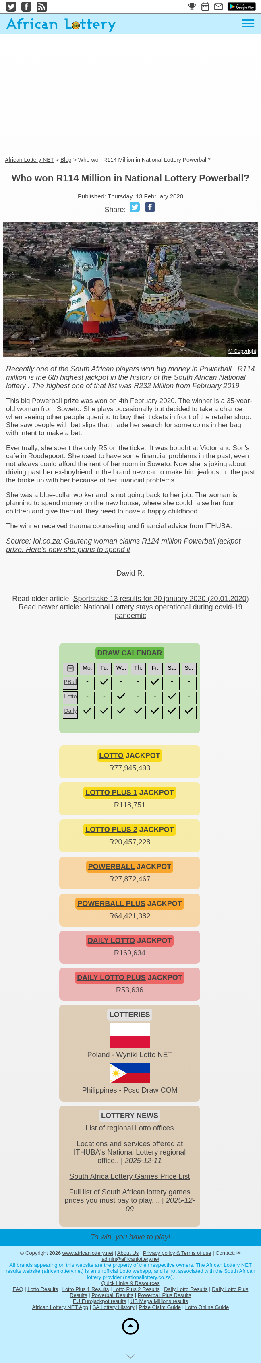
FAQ (18, 1289)
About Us (128, 1253)
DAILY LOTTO (111, 941)
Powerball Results (112, 1295)
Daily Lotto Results (185, 1289)
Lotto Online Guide (207, 1307)
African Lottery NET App (60, 1307)
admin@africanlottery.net (131, 1259)
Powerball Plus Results (164, 1295)
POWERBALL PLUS (111, 904)
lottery (16, 386)
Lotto (70, 696)
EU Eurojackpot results (99, 1301)
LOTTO (111, 756)
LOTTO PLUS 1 (111, 793)
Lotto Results (42, 1289)
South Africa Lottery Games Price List (129, 1176)
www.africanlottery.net (87, 1253)
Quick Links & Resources (130, 1283)
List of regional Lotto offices (130, 1128)
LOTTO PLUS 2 (111, 830)
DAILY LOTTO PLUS (111, 978)
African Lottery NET (29, 159)
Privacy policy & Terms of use (177, 1253)
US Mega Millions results (159, 1301)
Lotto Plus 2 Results (136, 1289)
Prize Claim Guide (160, 1307)
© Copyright (242, 351)
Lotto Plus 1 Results (85, 1289)
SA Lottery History (114, 1307)
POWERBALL (111, 867)
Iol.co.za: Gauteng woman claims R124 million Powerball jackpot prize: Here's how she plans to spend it (123, 545)
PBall (70, 682)
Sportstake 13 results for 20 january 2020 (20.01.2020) (161, 599)
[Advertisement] (130, 95)
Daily (70, 711)
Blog (66, 159)
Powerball (216, 369)
